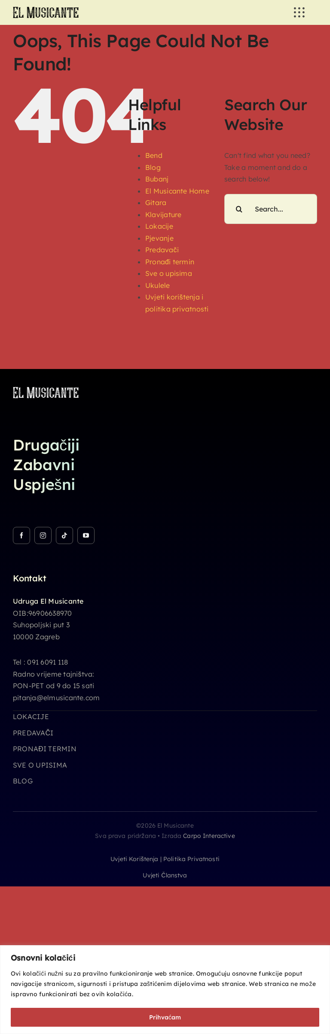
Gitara (155, 202)
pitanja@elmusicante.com (56, 697)
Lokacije (159, 226)
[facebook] (21, 535)
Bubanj (156, 179)
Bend (153, 155)
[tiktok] (64, 535)
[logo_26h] (46, 10)
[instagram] (43, 535)
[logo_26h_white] (46, 390)
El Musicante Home (177, 191)
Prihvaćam (165, 1017)
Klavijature (163, 214)
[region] (165, 989)
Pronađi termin (169, 261)
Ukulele (157, 285)
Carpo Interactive (209, 836)
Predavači (162, 249)
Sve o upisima (168, 273)
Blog (153, 167)
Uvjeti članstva (165, 875)
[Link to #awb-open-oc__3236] (299, 12)
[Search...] (270, 209)
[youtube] (86, 535)
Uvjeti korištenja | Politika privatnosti (165, 859)
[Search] (239, 209)
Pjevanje (159, 238)
